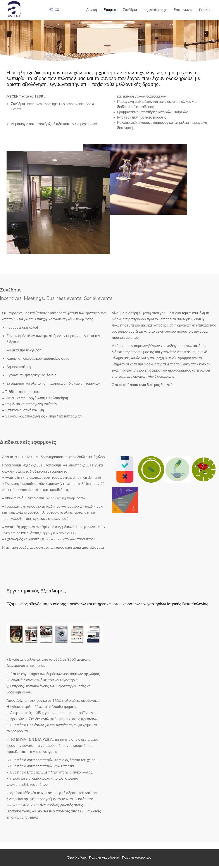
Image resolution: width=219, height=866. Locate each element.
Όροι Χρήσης (77, 857)
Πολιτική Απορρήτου (137, 857)
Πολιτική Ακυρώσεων (104, 857)
